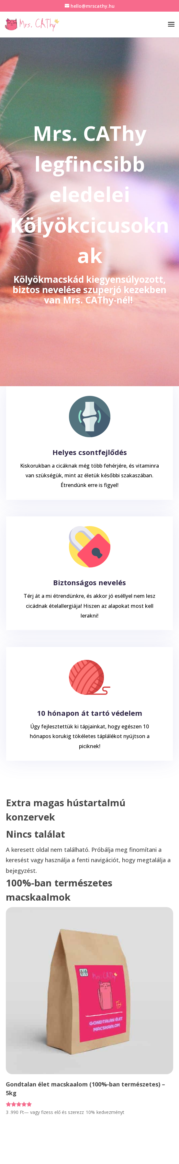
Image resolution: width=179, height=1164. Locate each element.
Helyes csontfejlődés (89, 452)
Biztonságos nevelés (89, 582)
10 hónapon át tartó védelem (89, 713)
